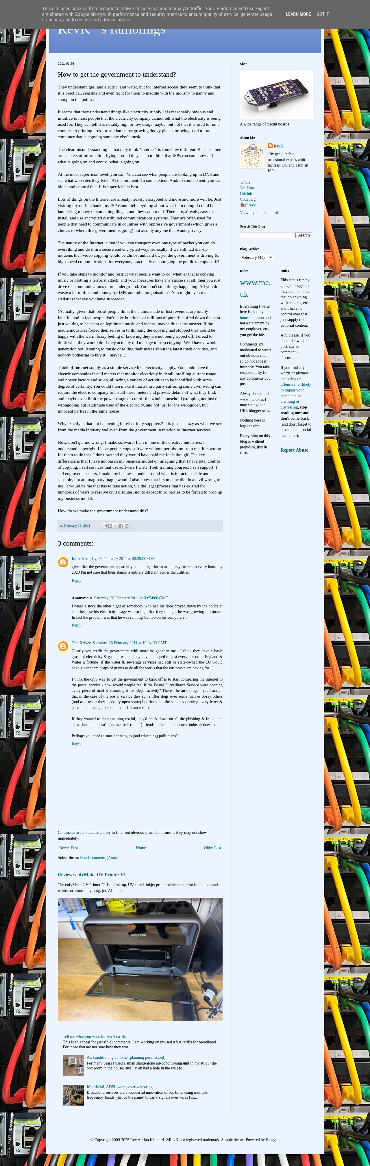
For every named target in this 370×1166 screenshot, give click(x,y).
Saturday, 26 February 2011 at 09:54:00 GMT (131, 598)
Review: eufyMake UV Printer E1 (92, 874)
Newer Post (68, 848)
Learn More (298, 14)
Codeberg (248, 199)
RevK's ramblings (112, 28)
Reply (76, 580)
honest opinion (252, 317)
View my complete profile (261, 212)
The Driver (81, 643)
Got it (323, 14)
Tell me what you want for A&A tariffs (94, 1036)
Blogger (272, 1140)
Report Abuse (294, 450)
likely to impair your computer (296, 390)
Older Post (212, 848)
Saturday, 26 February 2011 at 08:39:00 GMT (119, 559)
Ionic (76, 559)
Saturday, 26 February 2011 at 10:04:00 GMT (129, 643)
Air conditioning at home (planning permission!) (126, 1057)
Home (141, 848)
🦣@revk (248, 205)
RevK (279, 146)
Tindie (245, 182)
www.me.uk (250, 399)
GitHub (246, 193)
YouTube (247, 188)
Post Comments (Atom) (99, 857)
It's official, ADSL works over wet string (120, 1087)
